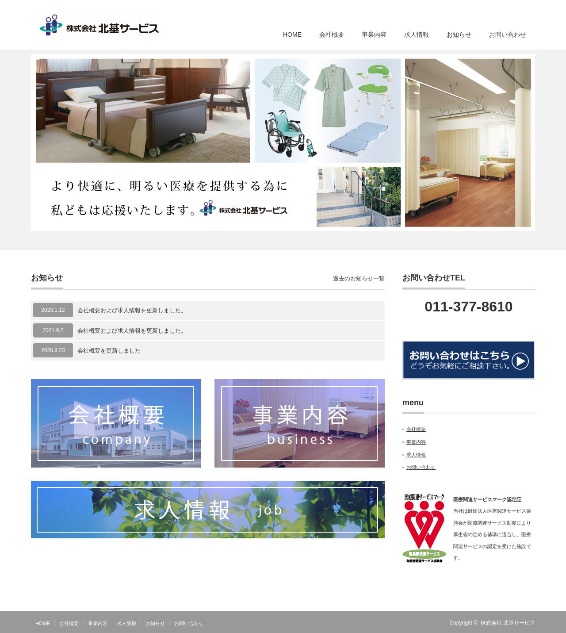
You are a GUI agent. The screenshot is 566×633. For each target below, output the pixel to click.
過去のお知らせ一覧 (359, 278)
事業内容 (374, 34)
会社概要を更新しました (109, 350)
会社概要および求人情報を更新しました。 (132, 310)
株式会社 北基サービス (508, 623)
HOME (292, 34)
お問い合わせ (507, 34)
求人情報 (416, 34)
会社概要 (331, 34)
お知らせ (459, 34)
